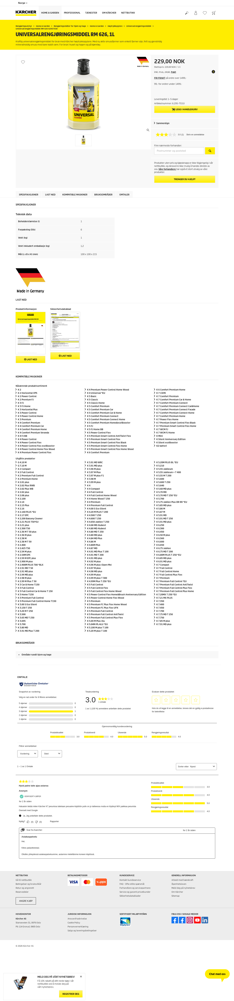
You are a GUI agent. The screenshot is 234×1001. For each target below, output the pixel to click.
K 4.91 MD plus (94, 558)
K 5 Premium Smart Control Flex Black (106, 442)
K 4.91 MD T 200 (95, 555)
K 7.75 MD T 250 (164, 614)
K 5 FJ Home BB (95, 429)
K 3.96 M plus (94, 469)
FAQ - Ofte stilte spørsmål (132, 884)
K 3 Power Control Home (30, 416)
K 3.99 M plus (94, 482)
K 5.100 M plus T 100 (97, 627)
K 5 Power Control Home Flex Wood (105, 597)
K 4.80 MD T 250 (95, 531)
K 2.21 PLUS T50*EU (28, 521)
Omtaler (124, 194)
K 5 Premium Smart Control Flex (103, 439)
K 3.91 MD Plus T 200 (28, 631)
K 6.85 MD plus (164, 558)
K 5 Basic (91, 396)
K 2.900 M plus (25, 561)
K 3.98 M (91, 479)
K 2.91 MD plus (25, 571)
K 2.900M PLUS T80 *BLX (30, 564)
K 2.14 (21, 502)
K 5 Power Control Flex (99, 432)
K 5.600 (160, 479)
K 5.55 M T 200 (163, 475)
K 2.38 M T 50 (24, 541)
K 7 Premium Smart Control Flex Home (176, 426)
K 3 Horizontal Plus (28, 409)
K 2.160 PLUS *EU (27, 512)
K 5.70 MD (161, 492)
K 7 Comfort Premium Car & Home (173, 399)
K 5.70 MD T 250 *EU (166, 495)
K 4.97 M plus (94, 568)
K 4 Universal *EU (96, 393)
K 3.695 (22, 621)
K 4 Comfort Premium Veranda (33, 432)
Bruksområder (103, 194)
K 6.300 (160, 528)
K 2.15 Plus (23, 505)
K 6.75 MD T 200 (164, 551)
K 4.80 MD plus (94, 535)
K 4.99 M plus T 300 (97, 578)
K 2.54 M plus (24, 551)
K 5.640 (160, 485)
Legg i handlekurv (185, 109)
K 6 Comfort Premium (98, 452)
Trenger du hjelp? (184, 179)
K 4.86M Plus (93, 545)
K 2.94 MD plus (25, 574)
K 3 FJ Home (24, 406)
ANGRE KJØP (25, 901)
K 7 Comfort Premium (167, 396)
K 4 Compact (93, 488)
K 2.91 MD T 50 (25, 568)
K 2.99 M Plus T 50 (27, 581)
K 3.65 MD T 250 (26, 617)
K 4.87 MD (92, 548)
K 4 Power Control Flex (29, 442)
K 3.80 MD (23, 627)
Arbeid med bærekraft (182, 880)
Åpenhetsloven (179, 884)
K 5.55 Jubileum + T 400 (168, 472)
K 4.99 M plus (94, 574)
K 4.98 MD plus (94, 571)
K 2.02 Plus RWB (26, 485)
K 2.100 (22, 498)
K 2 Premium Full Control (31, 475)
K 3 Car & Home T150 (28, 584)
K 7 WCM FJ (162, 429)
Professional (72, 12)
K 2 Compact (24, 469)
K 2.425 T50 (24, 548)
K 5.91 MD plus (164, 521)
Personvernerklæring (78, 926)
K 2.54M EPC (24, 555)
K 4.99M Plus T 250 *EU (99, 581)
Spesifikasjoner (28, 194)
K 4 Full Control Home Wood (101, 495)
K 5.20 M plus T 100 (97, 631)
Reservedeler (22, 892)
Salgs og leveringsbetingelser (82, 930)
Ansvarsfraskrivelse (77, 918)
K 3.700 (22, 624)
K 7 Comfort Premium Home (170, 416)
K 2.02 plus (23, 492)
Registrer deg (70, 994)
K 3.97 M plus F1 (95, 475)
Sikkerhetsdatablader (130, 896)
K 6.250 (160, 525)
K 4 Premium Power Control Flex (34, 452)
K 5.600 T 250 (163, 482)
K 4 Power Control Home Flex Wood (36, 449)
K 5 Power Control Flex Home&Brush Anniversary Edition (116, 594)
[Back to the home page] (27, 13)
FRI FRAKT (159, 78)
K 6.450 (160, 531)
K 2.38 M (22, 538)
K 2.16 (21, 508)
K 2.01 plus (23, 482)
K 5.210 (160, 465)
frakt (173, 72)
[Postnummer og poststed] (179, 150)
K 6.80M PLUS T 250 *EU (168, 555)
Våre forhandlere (167, 169)
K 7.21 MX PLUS (164, 597)
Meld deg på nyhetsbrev (183, 888)
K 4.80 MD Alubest (96, 528)
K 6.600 (160, 541)
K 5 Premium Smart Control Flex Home (107, 446)
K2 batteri (161, 446)
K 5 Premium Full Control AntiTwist (105, 614)
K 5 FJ (90, 426)
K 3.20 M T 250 (25, 611)
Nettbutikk (128, 12)
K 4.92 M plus (94, 561)
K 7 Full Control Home (167, 571)
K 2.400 (22, 545)
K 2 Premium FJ (26, 399)
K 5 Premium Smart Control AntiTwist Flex (109, 436)
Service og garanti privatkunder (135, 892)
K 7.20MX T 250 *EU (166, 594)
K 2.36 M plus (24, 535)
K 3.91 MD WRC (95, 462)
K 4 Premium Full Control (100, 505)
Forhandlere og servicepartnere (135, 888)
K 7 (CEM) (161, 393)
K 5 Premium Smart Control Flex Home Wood (110, 449)
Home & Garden (50, 12)
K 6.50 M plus (163, 535)
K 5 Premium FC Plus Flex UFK (102, 607)
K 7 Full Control (164, 568)
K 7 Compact (162, 564)
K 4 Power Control (27, 439)
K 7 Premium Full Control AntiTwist (174, 584)
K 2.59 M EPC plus (27, 558)
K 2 (19, 389)
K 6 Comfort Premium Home (170, 389)
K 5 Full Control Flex (97, 588)
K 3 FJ (21, 403)
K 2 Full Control (26, 472)
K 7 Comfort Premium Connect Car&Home (177, 406)
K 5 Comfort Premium (98, 406)
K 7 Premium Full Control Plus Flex (174, 588)
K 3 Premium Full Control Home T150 (37, 601)
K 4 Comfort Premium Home (32, 429)
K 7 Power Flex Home (167, 419)
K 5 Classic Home (96, 403)
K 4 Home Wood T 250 (98, 498)
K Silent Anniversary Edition (171, 439)
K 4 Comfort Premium (29, 422)
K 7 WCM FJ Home (165, 432)
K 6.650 (160, 545)
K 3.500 (22, 614)
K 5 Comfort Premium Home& (108, 422)
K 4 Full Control (95, 492)
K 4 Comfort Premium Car (31, 426)
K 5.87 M (160, 512)
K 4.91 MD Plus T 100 (98, 551)
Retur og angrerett (25, 888)
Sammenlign (162, 123)
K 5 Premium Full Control (100, 611)
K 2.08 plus (23, 495)
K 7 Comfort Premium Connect (172, 403)
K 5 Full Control (95, 584)
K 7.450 (160, 607)
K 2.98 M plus (24, 578)
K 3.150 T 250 (25, 607)
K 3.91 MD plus (94, 465)
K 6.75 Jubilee (163, 548)
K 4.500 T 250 (94, 515)
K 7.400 (160, 604)
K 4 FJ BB (22, 436)
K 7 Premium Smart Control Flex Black (176, 422)
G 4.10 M (22, 462)
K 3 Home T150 (26, 594)
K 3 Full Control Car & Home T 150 (35, 591)
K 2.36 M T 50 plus (27, 531)
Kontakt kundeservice (130, 880)
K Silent (167, 442)
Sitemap (176, 896)
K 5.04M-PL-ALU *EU (97, 624)
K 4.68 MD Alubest (96, 525)
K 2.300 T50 (24, 528)
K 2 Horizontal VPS (27, 393)
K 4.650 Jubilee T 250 (98, 521)
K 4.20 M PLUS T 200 (97, 512)
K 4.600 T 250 (94, 518)
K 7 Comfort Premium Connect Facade (175, 409)
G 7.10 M (22, 465)
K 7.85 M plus (163, 621)
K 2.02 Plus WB (25, 488)
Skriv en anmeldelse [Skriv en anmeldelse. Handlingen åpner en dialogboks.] (195, 134)
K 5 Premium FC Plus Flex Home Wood (107, 604)
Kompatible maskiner (74, 194)
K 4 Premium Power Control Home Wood (108, 389)
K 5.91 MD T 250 (164, 518)
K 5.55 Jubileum (164, 469)
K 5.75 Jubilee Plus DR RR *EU (171, 502)
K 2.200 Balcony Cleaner (30, 518)
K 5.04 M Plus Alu (96, 621)
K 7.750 (160, 617)
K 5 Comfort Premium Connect (102, 416)
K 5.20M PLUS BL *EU (167, 462)
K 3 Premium (24, 419)
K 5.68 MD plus (164, 488)
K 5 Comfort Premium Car (100, 409)
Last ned (50, 194)
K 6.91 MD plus (164, 561)
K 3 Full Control (26, 588)
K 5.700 (160, 498)
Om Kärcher (109, 12)
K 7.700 (160, 611)
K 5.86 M (160, 508)
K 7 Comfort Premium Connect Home (175, 412)
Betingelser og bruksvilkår (28, 884)
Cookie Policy (74, 922)
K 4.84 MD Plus (94, 538)
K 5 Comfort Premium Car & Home (104, 412)
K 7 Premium (163, 578)
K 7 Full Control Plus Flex (169, 574)
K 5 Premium (93, 601)
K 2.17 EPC (23, 515)
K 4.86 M (91, 541)
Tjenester (91, 12)
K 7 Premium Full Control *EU (171, 581)
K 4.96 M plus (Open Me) (99, 564)
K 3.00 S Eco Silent (27, 604)
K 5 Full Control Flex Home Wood (104, 591)
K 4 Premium (93, 502)
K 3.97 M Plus (94, 472)
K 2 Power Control (27, 396)
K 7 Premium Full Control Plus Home (175, 591)
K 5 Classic (92, 399)
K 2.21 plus (23, 525)
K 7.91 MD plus (164, 624)
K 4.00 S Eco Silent (96, 508)
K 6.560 (160, 538)
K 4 (88, 485)
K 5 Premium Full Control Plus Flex (105, 617)
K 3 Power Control (27, 412)
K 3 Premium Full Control (31, 597)
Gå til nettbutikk (24, 880)
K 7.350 (160, 601)
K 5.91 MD (161, 515)
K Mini (159, 436)
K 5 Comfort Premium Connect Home (106, 419)
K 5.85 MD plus (164, 505)
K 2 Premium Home (28, 479)
